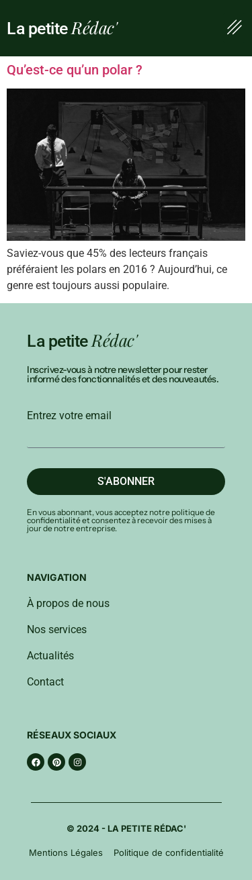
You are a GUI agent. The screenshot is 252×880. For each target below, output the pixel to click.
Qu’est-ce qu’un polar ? (74, 70)
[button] (234, 28)
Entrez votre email (69, 415)
